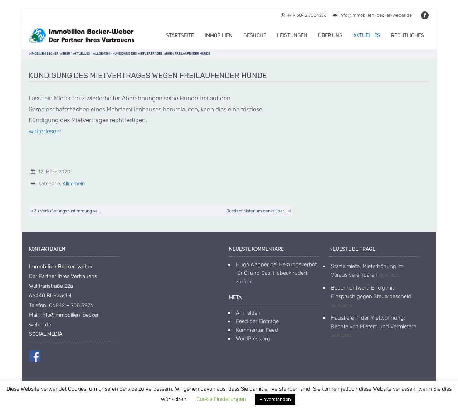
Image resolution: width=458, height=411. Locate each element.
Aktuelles (366, 36)
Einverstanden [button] (275, 399)
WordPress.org (253, 338)
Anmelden (248, 313)
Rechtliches (407, 36)
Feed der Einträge (257, 321)
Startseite (180, 36)
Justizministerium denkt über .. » (258, 211)
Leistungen (292, 36)
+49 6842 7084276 (304, 15)
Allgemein (74, 184)
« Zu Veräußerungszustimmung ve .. (65, 211)
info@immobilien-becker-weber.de (372, 15)
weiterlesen (44, 131)
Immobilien (219, 36)
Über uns (330, 36)
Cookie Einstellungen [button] (221, 399)
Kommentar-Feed (257, 330)
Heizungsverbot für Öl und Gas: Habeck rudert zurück (276, 273)
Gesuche (254, 36)
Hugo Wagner (252, 264)
